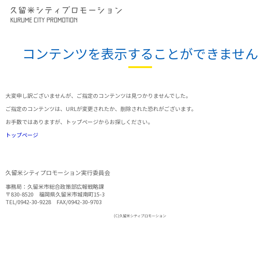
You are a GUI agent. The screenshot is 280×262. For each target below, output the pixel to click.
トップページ (21, 135)
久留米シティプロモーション (72, 14)
